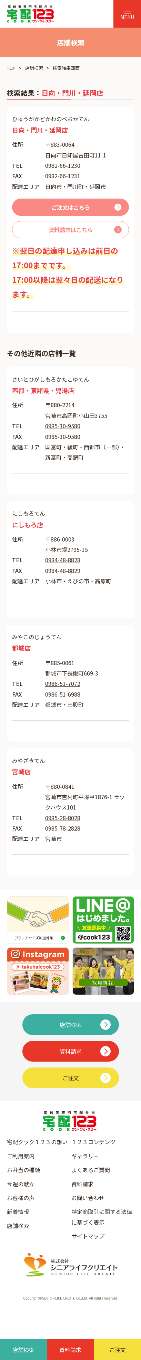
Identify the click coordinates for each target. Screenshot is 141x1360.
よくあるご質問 (90, 1170)
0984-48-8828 (62, 560)
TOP (11, 68)
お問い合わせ (87, 1198)
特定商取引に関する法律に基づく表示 (101, 1216)
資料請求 (82, 1184)
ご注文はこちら (70, 207)
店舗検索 (34, 68)
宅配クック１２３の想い (37, 1142)
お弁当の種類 (23, 1170)
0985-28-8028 (62, 818)
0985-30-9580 (62, 426)
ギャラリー (85, 1156)
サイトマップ (87, 1236)
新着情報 (18, 1211)
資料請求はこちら (71, 230)
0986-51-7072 (62, 683)
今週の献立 (20, 1184)
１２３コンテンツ (93, 1142)
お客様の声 (20, 1198)
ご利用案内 (20, 1156)
